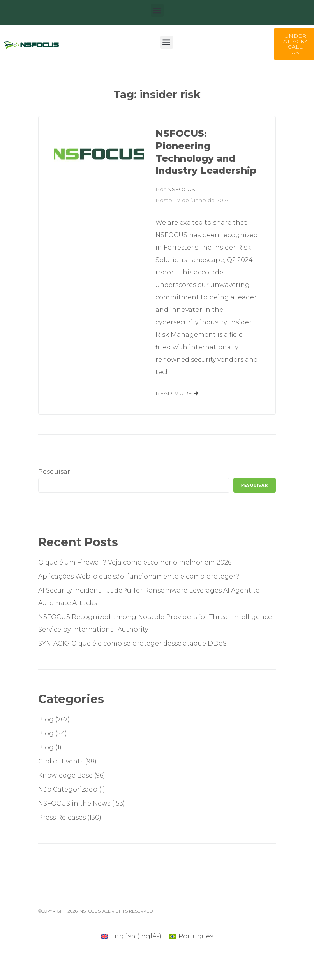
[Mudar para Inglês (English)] (131, 936)
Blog (46, 719)
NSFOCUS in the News (74, 803)
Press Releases (62, 817)
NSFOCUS (181, 189)
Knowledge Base (65, 775)
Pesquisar (54, 471)
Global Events (60, 761)
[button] (157, 10)
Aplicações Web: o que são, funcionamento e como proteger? (138, 576)
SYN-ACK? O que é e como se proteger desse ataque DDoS (132, 643)
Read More (173, 393)
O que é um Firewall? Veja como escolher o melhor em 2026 (134, 562)
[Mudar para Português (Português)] (191, 936)
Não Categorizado (67, 789)
